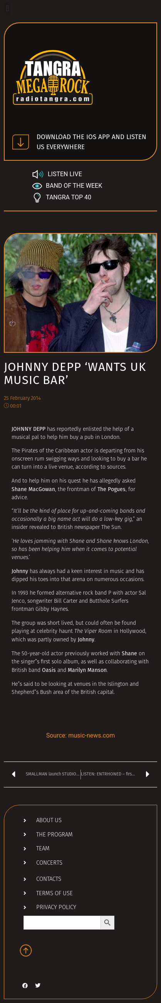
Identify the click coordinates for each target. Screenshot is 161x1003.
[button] (7, 8)
